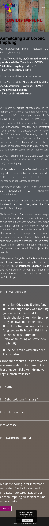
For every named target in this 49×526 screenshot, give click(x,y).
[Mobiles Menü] (43, 7)
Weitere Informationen (27, 518)
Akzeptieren (27, 520)
